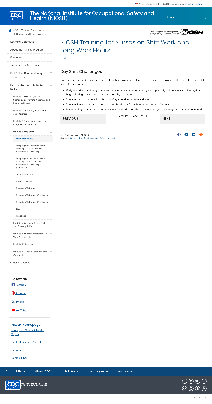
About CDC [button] (45, 371)
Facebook (19, 285)
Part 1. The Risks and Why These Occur (26, 75)
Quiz (18, 209)
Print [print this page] (63, 58)
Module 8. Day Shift (23, 131)
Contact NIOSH (20, 358)
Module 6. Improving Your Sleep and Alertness (29, 112)
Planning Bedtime (24, 181)
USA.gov (202, 397)
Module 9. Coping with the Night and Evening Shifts (29, 225)
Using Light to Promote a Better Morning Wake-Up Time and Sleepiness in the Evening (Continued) (30, 163)
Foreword (16, 57)
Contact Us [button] (15, 371)
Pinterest (18, 293)
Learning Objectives (22, 41)
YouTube (18, 310)
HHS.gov (191, 397)
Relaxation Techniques (26, 188)
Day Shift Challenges (25, 138)
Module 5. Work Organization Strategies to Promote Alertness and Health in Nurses (31, 100)
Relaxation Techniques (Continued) (32, 195)
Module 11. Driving (23, 244)
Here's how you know (195, 4)
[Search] (182, 17)
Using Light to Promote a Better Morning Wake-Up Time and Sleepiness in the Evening (30, 148)
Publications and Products (26, 342)
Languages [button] (99, 371)
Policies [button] (72, 371)
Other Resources (20, 262)
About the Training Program (26, 49)
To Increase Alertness (26, 174)
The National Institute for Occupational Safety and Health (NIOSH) (92, 16)
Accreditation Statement (24, 65)
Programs (17, 350)
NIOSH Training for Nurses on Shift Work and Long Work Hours (31, 32)
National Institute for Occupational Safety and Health (92, 138)
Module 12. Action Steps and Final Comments (30, 253)
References (21, 215)
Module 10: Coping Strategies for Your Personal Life (30, 235)
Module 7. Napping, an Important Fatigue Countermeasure (30, 123)
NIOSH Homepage (26, 325)
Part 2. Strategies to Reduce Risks (27, 87)
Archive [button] (125, 371)
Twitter (17, 302)
